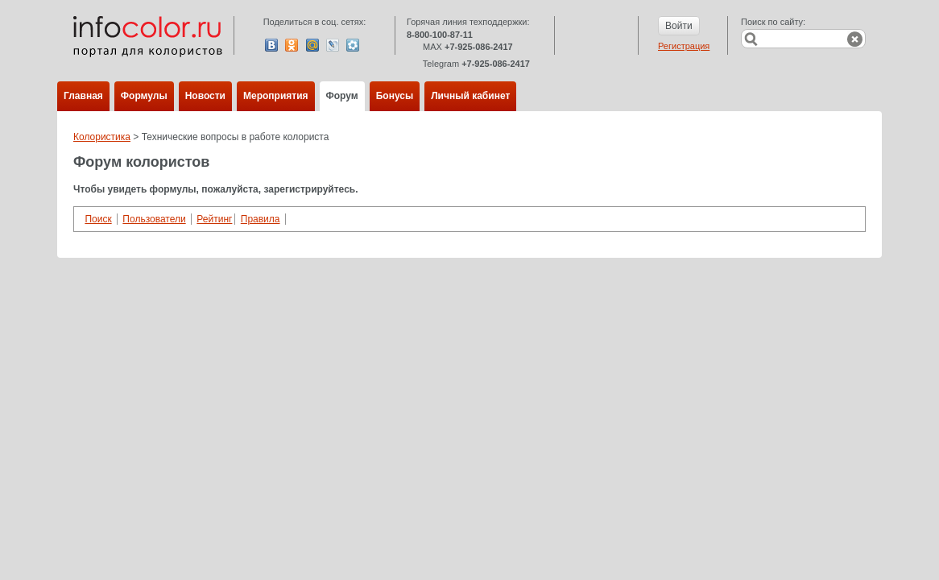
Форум (342, 96)
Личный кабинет (470, 96)
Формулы (144, 96)
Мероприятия (275, 96)
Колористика (101, 137)
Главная (83, 96)
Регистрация (683, 46)
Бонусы (395, 96)
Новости (205, 96)
